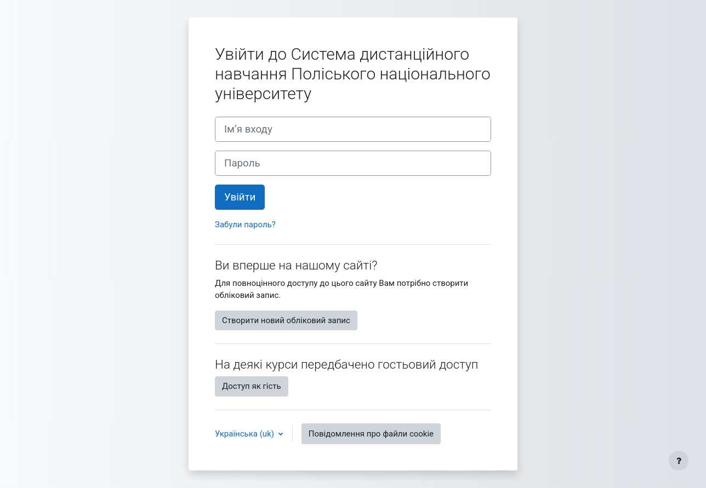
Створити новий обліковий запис (286, 320)
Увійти (239, 197)
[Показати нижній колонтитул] (678, 460)
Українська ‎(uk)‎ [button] (245, 434)
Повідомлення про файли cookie (371, 434)
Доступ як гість (251, 386)
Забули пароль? (245, 224)
